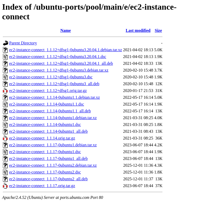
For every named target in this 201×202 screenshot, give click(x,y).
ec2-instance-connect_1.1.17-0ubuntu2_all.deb (48, 179)
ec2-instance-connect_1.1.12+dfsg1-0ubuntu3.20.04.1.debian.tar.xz (65, 50)
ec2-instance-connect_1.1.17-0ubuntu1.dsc (45, 151)
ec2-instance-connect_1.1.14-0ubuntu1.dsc (45, 124)
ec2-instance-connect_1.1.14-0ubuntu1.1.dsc (46, 104)
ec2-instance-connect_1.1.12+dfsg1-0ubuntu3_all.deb (54, 84)
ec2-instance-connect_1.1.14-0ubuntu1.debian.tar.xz (53, 118)
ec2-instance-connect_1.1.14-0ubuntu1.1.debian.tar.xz (54, 97)
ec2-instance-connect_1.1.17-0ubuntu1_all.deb (48, 158)
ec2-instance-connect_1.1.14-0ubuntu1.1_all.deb (50, 111)
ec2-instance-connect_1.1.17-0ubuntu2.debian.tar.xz (53, 165)
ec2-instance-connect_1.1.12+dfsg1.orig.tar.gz (48, 90)
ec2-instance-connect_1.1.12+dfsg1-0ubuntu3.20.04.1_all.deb (61, 63)
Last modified (138, 30)
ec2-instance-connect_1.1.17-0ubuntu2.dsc (45, 172)
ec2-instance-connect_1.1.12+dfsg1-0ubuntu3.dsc (51, 77)
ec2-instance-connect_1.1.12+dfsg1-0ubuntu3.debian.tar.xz (58, 70)
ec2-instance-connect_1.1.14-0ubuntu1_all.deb (48, 131)
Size (158, 30)
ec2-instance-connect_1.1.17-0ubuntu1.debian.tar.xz (53, 145)
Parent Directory (23, 43)
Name (65, 30)
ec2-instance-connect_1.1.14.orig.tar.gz (42, 138)
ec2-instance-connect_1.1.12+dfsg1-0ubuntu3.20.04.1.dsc (57, 56)
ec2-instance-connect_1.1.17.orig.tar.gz (42, 185)
